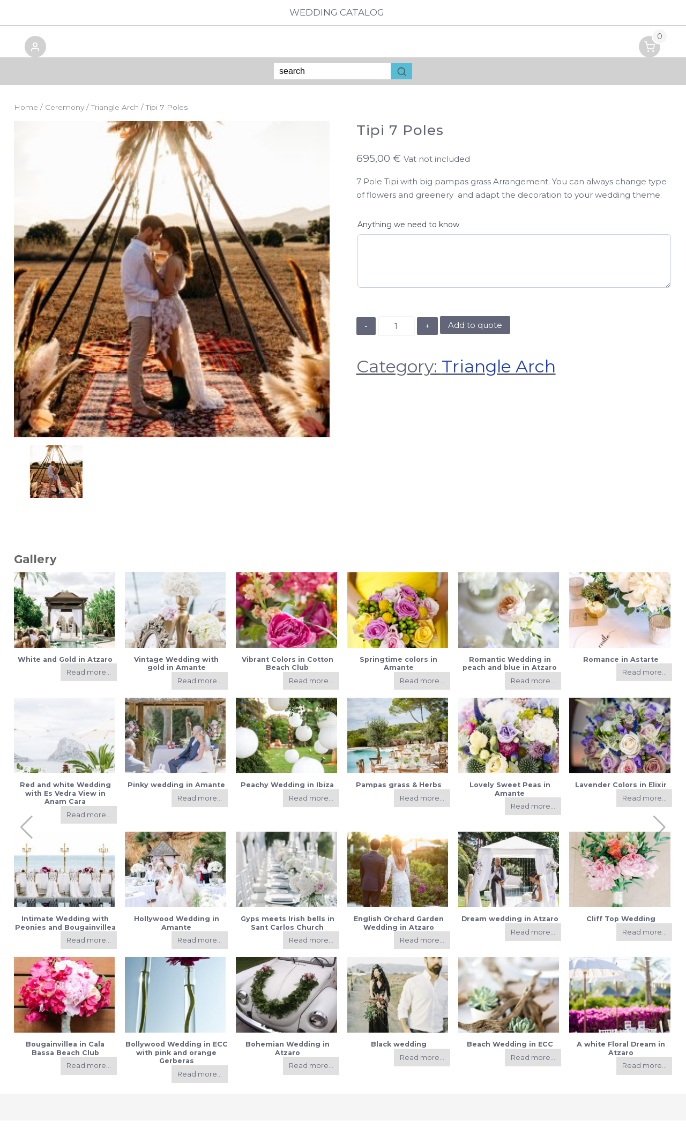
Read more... (88, 680)
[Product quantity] (396, 334)
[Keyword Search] (332, 79)
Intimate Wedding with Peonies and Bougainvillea (65, 930)
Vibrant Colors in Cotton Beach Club (287, 671)
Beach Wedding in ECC (510, 1052)
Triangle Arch (115, 115)
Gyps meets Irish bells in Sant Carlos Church (287, 930)
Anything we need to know (408, 232)
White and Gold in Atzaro (65, 667)
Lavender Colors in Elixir (621, 792)
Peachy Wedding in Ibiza (287, 792)
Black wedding (399, 1052)
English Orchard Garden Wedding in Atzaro (399, 930)
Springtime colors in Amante (398, 671)
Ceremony (64, 115)
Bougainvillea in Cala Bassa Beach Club (65, 1056)
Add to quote (475, 332)
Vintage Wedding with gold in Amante (176, 671)
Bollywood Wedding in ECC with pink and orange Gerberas (176, 1060)
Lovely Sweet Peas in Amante (509, 796)
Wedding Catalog (342, 13)
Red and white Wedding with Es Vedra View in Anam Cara (65, 800)
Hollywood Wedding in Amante (176, 930)
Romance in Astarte (621, 667)
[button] (24, 56)
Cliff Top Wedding (620, 926)
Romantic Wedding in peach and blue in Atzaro (510, 671)
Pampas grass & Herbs (399, 792)
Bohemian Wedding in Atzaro (287, 1056)
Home (26, 115)
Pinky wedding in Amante (176, 792)
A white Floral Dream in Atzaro (621, 1056)
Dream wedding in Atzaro (509, 926)
